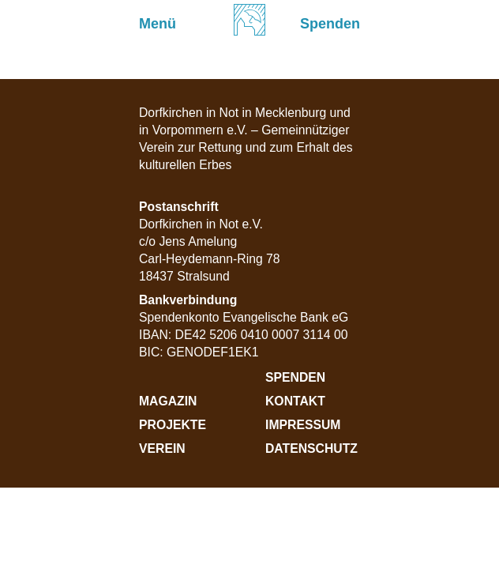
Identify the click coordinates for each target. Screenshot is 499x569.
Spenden (295, 377)
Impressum (302, 424)
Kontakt (295, 401)
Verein (162, 448)
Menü (157, 24)
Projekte (172, 424)
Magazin (168, 401)
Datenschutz (311, 448)
